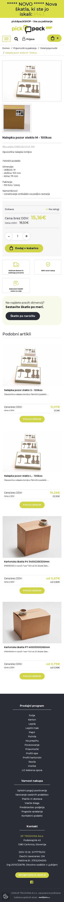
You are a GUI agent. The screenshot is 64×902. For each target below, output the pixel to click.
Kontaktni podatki (32, 815)
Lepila (32, 723)
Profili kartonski (32, 757)
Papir (32, 732)
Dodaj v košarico (24, 248)
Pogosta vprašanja (32, 811)
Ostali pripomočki (48, 48)
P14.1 (39, 14)
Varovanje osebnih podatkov (32, 794)
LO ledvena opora (32, 770)
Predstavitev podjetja (32, 807)
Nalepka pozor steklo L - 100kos (23, 475)
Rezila (32, 761)
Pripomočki (32, 749)
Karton (32, 719)
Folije (32, 715)
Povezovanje (32, 744)
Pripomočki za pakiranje (25, 48)
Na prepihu (32, 740)
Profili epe (32, 753)
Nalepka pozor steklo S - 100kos (23, 390)
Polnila (32, 736)
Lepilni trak (32, 728)
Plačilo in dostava (32, 798)
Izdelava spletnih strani (25, 897)
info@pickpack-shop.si (32, 875)
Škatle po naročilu (22, 316)
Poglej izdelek (32, 419)
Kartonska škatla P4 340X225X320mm (26, 561)
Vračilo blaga (32, 803)
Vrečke (32, 766)
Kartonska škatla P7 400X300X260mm (27, 647)
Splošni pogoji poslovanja (32, 790)
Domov (6, 48)
